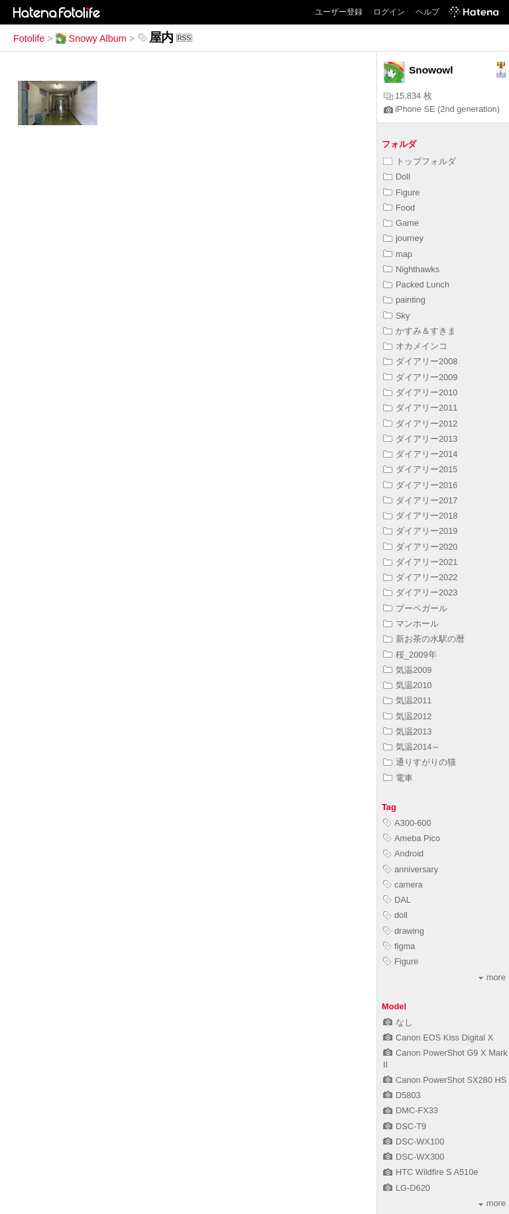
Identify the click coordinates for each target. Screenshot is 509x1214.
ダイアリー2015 (420, 469)
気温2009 (407, 670)
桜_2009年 (410, 655)
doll (395, 915)
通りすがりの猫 (419, 762)
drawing (403, 931)
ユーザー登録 (339, 12)
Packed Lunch (416, 284)
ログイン (389, 12)
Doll (396, 176)
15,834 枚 (408, 96)
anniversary (410, 869)
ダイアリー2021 (420, 562)
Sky (396, 316)
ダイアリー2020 (420, 547)
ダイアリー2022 (420, 577)
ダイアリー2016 (420, 485)
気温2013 (407, 731)
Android (403, 853)
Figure (401, 192)
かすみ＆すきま (419, 331)
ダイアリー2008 (420, 361)
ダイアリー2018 (420, 516)
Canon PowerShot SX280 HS (444, 1080)
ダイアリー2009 (420, 377)
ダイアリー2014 (420, 454)
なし (398, 1022)
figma (399, 946)
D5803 (402, 1095)
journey (403, 238)
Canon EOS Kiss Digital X (438, 1037)
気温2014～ (411, 747)
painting (404, 300)
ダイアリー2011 (420, 408)
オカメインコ (415, 346)
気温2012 (407, 716)
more (492, 977)
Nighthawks (411, 269)
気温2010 (407, 685)
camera (403, 884)
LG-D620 (406, 1188)
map (397, 254)
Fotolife (28, 38)
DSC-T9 (404, 1126)
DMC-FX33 (410, 1110)
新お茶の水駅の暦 (424, 639)
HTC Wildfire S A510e (430, 1172)
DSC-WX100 (413, 1141)
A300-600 (407, 823)
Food (399, 208)
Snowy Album (91, 38)
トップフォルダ (419, 161)
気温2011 (407, 700)
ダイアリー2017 (420, 500)
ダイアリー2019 (420, 531)
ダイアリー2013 (420, 439)
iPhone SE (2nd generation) (442, 109)
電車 (398, 778)
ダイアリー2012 (420, 424)
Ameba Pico (411, 838)
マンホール (411, 624)
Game (401, 223)
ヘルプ (427, 12)
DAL (397, 900)
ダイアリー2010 (420, 392)
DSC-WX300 (413, 1157)
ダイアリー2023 (420, 592)
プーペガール (415, 608)
